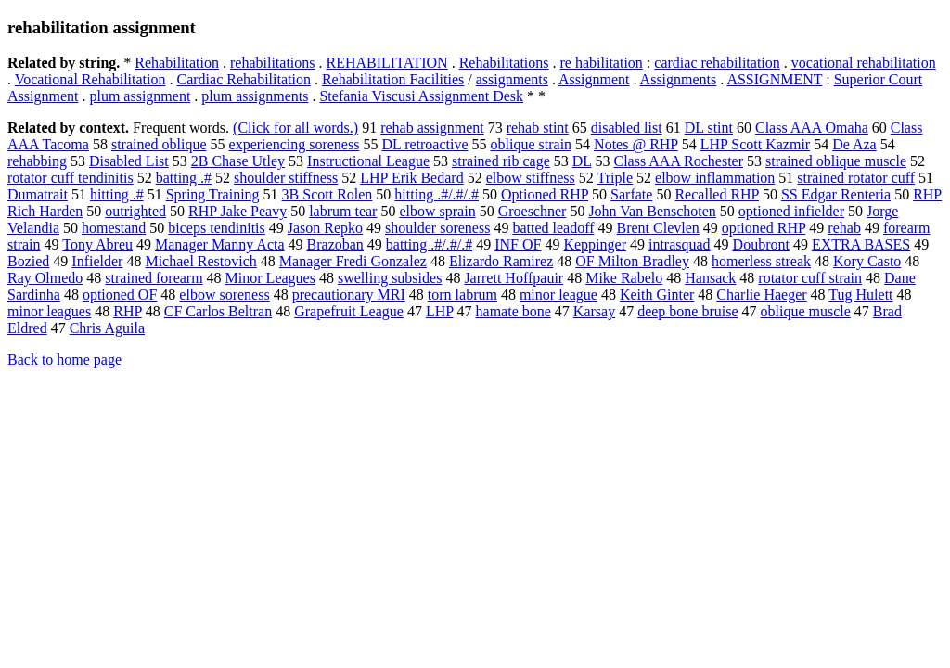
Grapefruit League (349, 311)
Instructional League (368, 161)
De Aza (854, 144)
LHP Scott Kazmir (755, 144)
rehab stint (538, 127)
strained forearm (153, 278)
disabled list (626, 127)
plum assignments (254, 96)
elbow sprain (437, 211)
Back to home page (64, 359)
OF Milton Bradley (632, 261)
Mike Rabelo (623, 278)
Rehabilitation (177, 63)
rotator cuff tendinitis (70, 178)
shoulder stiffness (286, 178)
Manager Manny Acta (220, 244)
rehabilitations (272, 63)
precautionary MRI (348, 294)
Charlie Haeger (761, 294)
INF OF (517, 244)
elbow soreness (224, 294)
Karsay (594, 311)
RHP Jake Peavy (237, 211)
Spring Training (213, 194)
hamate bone (513, 311)
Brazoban (335, 244)
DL (582, 161)
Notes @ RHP (636, 144)
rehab (844, 228)
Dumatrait (37, 194)
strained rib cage (501, 161)
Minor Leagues (270, 278)
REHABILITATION (387, 63)
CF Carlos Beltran (218, 311)
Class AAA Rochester (679, 161)
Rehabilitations (504, 63)
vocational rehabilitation (863, 63)
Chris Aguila (107, 328)
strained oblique (159, 144)
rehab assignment (432, 127)
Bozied (28, 261)
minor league (558, 294)
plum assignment (139, 96)
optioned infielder (791, 211)
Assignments (678, 79)
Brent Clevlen (658, 228)
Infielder (96, 261)
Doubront (761, 244)
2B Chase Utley (238, 161)
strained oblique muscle (835, 161)
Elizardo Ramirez (501, 261)
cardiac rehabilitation (716, 63)
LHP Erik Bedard (411, 178)
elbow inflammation (715, 178)
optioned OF (120, 294)
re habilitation (601, 63)
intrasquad (679, 244)
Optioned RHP (544, 194)
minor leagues (49, 311)
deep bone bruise (687, 311)
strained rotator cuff (856, 178)
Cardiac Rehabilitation (244, 79)
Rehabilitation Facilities (393, 79)
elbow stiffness (530, 178)
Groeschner (532, 211)
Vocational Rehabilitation (90, 79)
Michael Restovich (200, 261)
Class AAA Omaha (811, 127)
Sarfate (631, 194)
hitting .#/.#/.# (436, 194)
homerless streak (761, 261)
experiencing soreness (294, 144)
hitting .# (117, 194)
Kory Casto (867, 261)
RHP (127, 311)
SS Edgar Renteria (836, 194)
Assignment (593, 79)
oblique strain (531, 144)
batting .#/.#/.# (429, 244)
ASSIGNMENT (774, 79)
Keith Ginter (657, 294)
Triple (615, 178)
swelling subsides (390, 278)
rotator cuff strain (810, 278)
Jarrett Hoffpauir (513, 278)
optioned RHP (764, 228)
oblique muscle (806, 311)
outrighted (135, 211)
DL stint (709, 127)
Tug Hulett (860, 294)
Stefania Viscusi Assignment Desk (421, 96)
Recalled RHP (716, 194)
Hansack (710, 278)
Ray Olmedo (45, 278)
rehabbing (37, 161)
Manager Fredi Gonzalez (353, 261)
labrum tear (343, 211)
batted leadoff (553, 228)
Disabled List (129, 161)
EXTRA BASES (861, 244)
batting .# (184, 178)
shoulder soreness (437, 228)
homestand (114, 228)
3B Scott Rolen (327, 194)
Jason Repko (325, 228)
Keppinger (594, 244)
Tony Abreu (97, 244)
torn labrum (462, 294)
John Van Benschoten (651, 211)
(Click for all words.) (295, 127)
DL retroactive (424, 144)
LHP (440, 311)
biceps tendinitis (216, 228)
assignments (512, 79)
